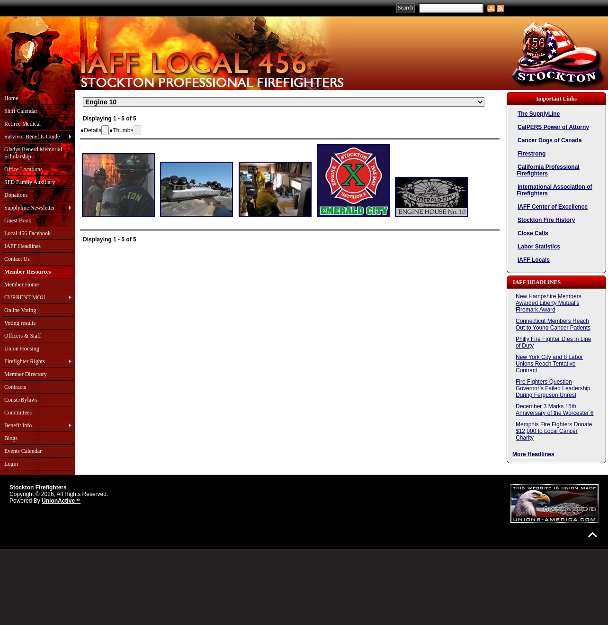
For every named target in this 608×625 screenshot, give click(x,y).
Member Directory (25, 374)
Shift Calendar (20, 111)
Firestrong (531, 153)
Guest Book (17, 220)
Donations (15, 195)
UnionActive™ (61, 500)
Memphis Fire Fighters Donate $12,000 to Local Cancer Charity (554, 431)
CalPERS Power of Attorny (553, 127)
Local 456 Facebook (27, 233)
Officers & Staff (22, 335)
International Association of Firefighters (554, 190)
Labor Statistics (539, 246)
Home (11, 98)
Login (11, 463)
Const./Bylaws (20, 399)
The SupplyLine (539, 113)
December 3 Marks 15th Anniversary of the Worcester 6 (555, 409)
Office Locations (23, 169)
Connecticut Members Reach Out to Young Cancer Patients (553, 324)
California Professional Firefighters (548, 170)
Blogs (11, 438)
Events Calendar (23, 451)
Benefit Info (18, 425)
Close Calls (533, 233)
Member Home (21, 284)
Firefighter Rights (24, 361)
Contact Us (17, 259)
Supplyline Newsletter (29, 207)
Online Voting (20, 310)
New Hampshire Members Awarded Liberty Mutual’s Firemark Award (548, 303)
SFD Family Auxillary (29, 182)
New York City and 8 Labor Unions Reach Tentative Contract (549, 364)
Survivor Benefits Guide (32, 136)
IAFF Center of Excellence (553, 206)
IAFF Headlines (22, 246)
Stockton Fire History (546, 220)
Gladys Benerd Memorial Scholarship (33, 153)
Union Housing (21, 348)
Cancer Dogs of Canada (549, 140)
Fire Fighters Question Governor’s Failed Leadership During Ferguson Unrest (553, 388)
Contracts (15, 387)
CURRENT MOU (24, 297)
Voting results (20, 323)
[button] (90, 130)
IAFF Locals (534, 260)
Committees (18, 412)
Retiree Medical (22, 123)
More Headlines (533, 454)
